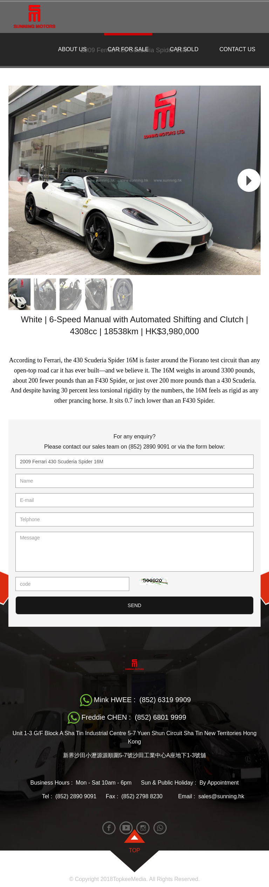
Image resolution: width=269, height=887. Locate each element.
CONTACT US (237, 49)
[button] (249, 180)
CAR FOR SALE (128, 49)
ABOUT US (72, 49)
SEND (135, 605)
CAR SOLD (184, 49)
